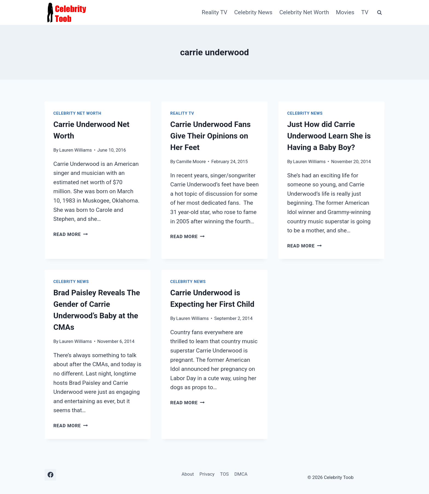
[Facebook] (50, 475)
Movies (345, 12)
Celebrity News (253, 12)
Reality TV (214, 12)
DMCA (240, 474)
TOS (224, 474)
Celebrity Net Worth (304, 12)
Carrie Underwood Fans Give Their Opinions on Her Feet (210, 136)
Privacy (207, 474)
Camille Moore (191, 161)
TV (364, 12)
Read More (70, 234)
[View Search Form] (379, 13)
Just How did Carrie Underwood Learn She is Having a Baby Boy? (329, 136)
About (187, 474)
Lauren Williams (75, 150)
